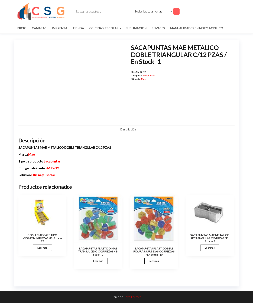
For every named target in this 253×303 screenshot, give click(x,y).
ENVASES (158, 28)
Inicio (22, 28)
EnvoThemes (132, 297)
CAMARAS (39, 28)
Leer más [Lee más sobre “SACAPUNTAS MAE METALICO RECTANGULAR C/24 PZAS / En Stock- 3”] (210, 247)
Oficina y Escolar (104, 28)
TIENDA (78, 28)
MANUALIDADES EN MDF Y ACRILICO (196, 28)
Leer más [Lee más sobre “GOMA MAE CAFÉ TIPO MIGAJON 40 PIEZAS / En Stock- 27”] (42, 247)
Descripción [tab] (128, 129)
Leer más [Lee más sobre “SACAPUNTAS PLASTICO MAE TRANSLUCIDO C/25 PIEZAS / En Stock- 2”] (98, 260)
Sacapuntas (148, 75)
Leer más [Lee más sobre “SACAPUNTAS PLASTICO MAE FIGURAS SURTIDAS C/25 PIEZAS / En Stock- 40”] (154, 260)
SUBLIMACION (136, 28)
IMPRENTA (59, 28)
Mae (143, 79)
